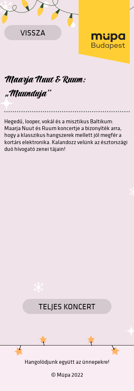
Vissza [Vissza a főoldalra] (32, 33)
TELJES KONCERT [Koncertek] (67, 306)
